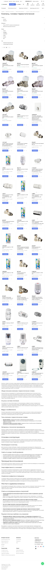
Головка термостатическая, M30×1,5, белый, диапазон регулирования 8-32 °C (7, 144)
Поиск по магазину (17, 4)
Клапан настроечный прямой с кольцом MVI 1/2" (8, 222)
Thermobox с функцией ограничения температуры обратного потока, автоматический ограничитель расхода (37, 117)
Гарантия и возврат (5, 553)
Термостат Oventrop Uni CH (22, 322)
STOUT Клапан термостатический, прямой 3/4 (7, 116)
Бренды (2, 544)
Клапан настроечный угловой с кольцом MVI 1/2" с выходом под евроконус (23, 298)
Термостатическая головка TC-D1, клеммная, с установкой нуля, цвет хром (38, 222)
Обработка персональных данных (8, 555)
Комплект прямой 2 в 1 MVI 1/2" (7, 170)
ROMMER (4, 32)
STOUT (4, 30)
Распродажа (3, 8)
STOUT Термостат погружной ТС (23, 374)
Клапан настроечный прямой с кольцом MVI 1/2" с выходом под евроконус (23, 248)
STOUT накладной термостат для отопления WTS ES (37, 374)
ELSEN (4, 35)
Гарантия (10, 1)
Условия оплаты (4, 550)
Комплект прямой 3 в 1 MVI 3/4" (22, 222)
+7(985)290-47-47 (28, 1)
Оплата (14, 1)
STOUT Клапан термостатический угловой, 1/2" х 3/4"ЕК (37, 91)
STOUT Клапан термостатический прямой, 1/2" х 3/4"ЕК (7, 91)
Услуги (2, 546)
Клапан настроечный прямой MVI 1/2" (38, 144)
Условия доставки (5, 551)
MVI (4, 38)
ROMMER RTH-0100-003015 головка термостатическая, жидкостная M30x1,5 (37, 298)
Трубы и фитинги (4, 542)
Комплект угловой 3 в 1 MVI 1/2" (7, 273)
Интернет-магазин (5, 537)
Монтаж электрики (20, 553)
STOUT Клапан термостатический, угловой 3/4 (7, 65)
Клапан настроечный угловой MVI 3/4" (21, 273)
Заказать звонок (35, 1)
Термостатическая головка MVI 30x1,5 (22, 170)
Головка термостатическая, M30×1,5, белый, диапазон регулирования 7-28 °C (37, 170)
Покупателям (4, 548)
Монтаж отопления (20, 551)
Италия (4, 19)
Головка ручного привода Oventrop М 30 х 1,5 (22, 144)
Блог (17, 542)
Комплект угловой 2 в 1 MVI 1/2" (7, 248)
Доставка (17, 1)
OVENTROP (5, 33)
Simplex (4, 36)
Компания (18, 537)
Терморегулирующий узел (8, 42)
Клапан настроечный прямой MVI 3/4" (23, 65)
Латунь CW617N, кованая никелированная (11, 25)
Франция (5, 20)
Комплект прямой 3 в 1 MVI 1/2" (22, 195)
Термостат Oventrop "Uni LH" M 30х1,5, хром (23, 116)
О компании (6, 1)
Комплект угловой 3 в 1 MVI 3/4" (37, 273)
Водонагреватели (4, 541)
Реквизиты (18, 541)
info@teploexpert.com (39, 542)
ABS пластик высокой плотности (9, 26)
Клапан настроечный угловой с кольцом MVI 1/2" (7, 298)
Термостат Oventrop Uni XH (22, 347)
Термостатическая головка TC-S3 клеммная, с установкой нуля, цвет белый (7, 196)
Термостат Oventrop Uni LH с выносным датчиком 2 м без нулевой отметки (37, 348)
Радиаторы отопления (23, 8)
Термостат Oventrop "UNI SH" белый (8, 323)
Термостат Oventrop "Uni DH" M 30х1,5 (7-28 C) (8, 374)
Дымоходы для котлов (34, 8)
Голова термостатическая (8, 44)
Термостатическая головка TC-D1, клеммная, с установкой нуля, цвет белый (37, 196)
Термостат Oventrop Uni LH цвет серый (37, 323)
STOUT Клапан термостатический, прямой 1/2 (37, 65)
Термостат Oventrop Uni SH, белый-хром (7, 348)
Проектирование (19, 550)
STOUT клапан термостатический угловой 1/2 (22, 91)
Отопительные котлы (12, 8)
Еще (21, 1)
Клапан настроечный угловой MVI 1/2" (36, 248)
